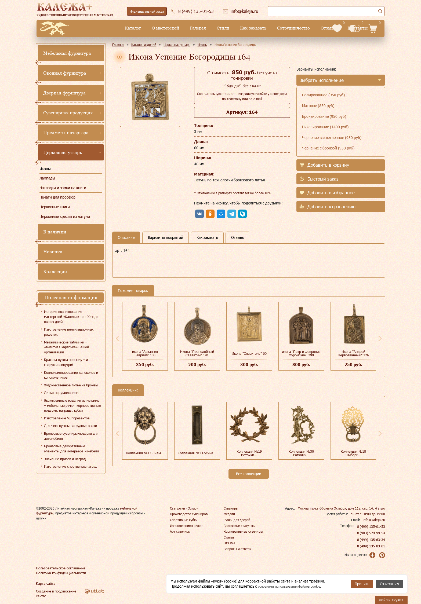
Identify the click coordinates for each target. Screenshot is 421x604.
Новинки (52, 251)
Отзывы (287, 28)
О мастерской (123, 28)
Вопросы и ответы (237, 549)
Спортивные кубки (184, 520)
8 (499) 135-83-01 (371, 546)
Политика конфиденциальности (60, 573)
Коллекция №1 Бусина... (197, 453)
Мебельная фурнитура (67, 53)
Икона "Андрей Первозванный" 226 (353, 353)
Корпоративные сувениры (243, 531)
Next (380, 338)
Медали (229, 514)
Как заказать (211, 28)
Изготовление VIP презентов (67, 418)
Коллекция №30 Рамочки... (301, 453)
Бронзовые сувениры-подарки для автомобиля (71, 436)
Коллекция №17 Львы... (145, 453)
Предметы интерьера (66, 132)
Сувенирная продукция (68, 112)
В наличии (54, 232)
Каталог (91, 28)
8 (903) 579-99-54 (371, 533)
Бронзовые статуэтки (239, 526)
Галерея (156, 28)
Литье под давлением (61, 392)
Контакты (316, 28)
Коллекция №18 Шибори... (353, 453)
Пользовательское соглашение (59, 568)
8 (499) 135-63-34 (371, 539)
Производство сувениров (189, 514)
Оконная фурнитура (64, 73)
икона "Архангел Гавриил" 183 (145, 353)
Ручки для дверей (237, 520)
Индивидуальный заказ (147, 11)
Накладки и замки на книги (62, 187)
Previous (117, 338)
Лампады (47, 178)
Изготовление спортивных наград (70, 466)
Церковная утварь (62, 152)
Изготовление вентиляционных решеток (68, 331)
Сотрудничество (251, 28)
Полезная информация (70, 297)
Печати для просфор (57, 197)
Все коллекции (248, 473)
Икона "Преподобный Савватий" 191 (197, 353)
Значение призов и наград (65, 459)
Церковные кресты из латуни (64, 216)
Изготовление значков (186, 526)
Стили (181, 28)
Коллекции (55, 271)
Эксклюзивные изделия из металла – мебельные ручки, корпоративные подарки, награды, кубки (72, 405)
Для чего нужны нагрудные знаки (70, 425)
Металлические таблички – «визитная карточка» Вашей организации (66, 347)
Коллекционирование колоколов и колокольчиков (71, 375)
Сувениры (231, 508)
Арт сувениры (180, 531)
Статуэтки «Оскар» (184, 508)
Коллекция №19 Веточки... (249, 453)
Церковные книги (54, 206)
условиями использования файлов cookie (293, 586)
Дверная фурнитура (64, 93)
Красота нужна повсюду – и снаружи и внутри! (66, 362)
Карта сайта (45, 583)
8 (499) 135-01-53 (371, 526)
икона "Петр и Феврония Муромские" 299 (301, 353)
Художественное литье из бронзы (71, 385)
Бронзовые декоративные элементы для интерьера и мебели (71, 448)
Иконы (45, 168)
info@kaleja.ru (374, 520)
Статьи (229, 537)
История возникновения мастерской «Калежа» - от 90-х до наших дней (71, 316)
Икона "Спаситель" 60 (249, 353)
